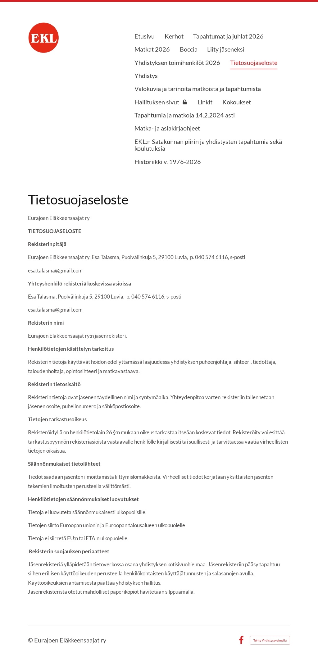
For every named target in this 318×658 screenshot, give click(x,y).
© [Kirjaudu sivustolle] (31, 640)
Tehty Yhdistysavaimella (270, 640)
